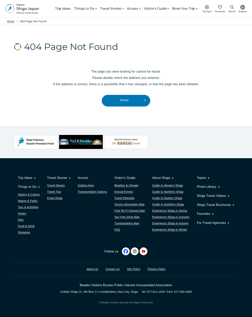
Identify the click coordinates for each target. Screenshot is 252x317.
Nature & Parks (27, 200)
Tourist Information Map (129, 204)
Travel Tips (54, 191)
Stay (21, 219)
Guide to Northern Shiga (167, 191)
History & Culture (29, 194)
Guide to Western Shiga (167, 185)
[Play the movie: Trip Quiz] (207, 9)
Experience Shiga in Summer (171, 217)
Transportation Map (126, 223)
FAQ (117, 229)
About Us (92, 269)
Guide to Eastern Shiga (167, 198)
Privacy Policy (157, 269)
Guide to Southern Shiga (168, 204)
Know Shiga (54, 198)
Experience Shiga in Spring (169, 210)
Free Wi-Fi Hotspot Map (129, 210)
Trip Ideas (63, 8)
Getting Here (86, 185)
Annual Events (123, 191)
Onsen (22, 213)
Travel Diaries (56, 185)
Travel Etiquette (124, 198)
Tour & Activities (28, 207)
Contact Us (113, 269)
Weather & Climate (126, 185)
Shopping (24, 232)
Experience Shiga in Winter (169, 229)
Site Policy (133, 269)
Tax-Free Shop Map (127, 217)
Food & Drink (26, 226)
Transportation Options (92, 191)
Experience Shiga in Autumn (170, 223)
